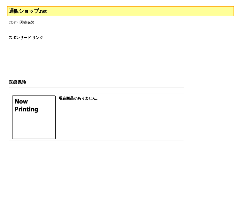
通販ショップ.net (28, 11)
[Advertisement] (120, 58)
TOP (12, 22)
